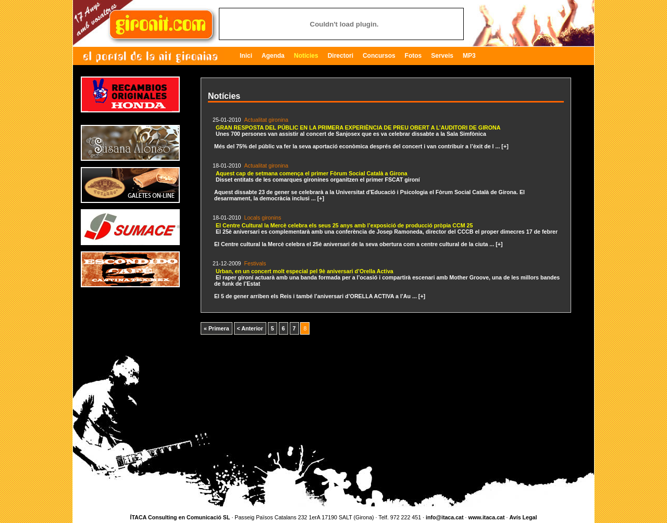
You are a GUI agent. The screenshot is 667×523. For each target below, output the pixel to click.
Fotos (413, 55)
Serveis (442, 55)
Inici (246, 55)
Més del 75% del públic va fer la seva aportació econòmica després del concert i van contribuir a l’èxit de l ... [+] (361, 136)
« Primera (216, 328)
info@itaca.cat (445, 517)
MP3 (469, 55)
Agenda (273, 55)
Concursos (379, 55)
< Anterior (250, 328)
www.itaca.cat (486, 517)
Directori (340, 55)
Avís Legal (523, 517)
